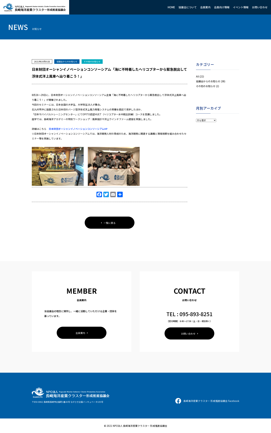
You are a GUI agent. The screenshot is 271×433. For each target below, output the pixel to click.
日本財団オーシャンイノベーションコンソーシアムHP (78, 129)
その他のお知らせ (92, 61)
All (197, 76)
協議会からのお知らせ (67, 61)
